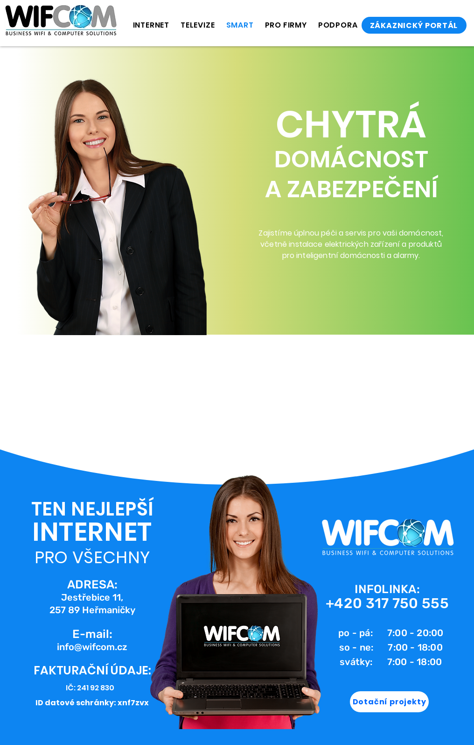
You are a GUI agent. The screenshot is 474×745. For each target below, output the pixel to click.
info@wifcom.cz (92, 646)
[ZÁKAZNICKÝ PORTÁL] (414, 25)
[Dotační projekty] (389, 701)
